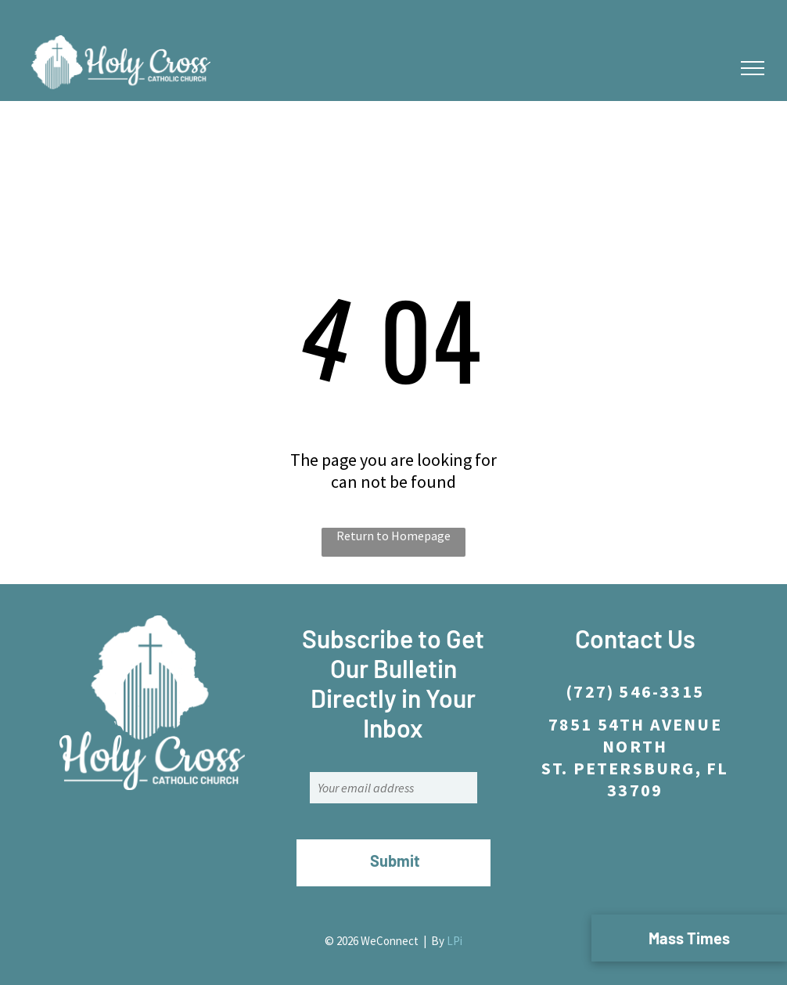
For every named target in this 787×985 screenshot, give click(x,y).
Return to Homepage (393, 535)
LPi (454, 940)
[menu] (752, 68)
